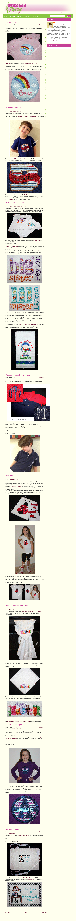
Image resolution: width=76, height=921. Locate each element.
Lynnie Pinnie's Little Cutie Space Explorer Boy (27, 324)
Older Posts (44, 912)
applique (10, 111)
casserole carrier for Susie (23, 835)
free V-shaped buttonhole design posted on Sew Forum (18, 721)
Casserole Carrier (12, 829)
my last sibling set (36, 240)
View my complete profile (52, 40)
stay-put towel (11, 609)
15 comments (41, 608)
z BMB (19, 728)
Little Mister (15, 246)
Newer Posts (7, 912)
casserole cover (12, 833)
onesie (10, 26)
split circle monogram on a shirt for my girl (27, 116)
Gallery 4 (35, 16)
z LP (13, 26)
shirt (17, 111)
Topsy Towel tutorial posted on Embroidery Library (31, 720)
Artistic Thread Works (27, 877)
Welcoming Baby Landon (14, 202)
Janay (56, 22)
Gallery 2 (19, 16)
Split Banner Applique (13, 107)
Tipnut (21, 837)
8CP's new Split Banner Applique (21, 158)
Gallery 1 (12, 16)
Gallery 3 (27, 16)
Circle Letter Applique (13, 725)
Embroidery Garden (32, 879)
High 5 (38, 250)
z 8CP (20, 111)
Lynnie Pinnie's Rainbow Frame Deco (19, 61)
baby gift (10, 206)
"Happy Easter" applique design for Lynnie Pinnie (31, 611)
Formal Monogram (35, 429)
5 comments (41, 205)
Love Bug (9, 475)
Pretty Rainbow (11, 22)
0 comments (41, 24)
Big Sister (9, 246)
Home (5, 16)
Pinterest (16, 837)
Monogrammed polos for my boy (17, 375)
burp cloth (15, 206)
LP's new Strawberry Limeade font (30, 63)
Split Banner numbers (28, 194)
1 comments (41, 109)
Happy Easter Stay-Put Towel (16, 605)
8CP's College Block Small (19, 791)
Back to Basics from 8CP (30, 423)
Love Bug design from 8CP (15, 486)
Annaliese (11, 479)
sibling (24, 206)
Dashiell (14, 111)
